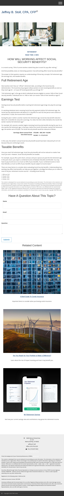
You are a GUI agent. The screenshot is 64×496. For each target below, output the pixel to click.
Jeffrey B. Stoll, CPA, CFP (18, 12)
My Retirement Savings (32, 414)
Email (5, 212)
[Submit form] (6, 239)
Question (4, 223)
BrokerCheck (36, 456)
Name (5, 201)
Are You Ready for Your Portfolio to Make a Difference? (32, 355)
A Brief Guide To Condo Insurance (32, 296)
